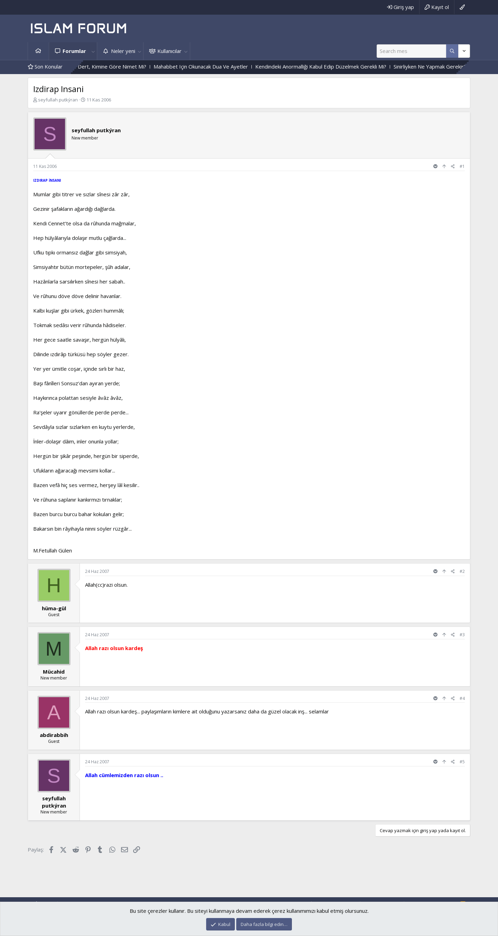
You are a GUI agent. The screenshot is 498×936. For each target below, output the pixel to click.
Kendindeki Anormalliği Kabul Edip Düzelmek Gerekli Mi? (337, 66)
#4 (462, 698)
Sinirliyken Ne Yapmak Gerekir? (446, 66)
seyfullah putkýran (58, 100)
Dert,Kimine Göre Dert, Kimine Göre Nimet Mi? (107, 66)
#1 (462, 166)
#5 (462, 762)
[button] (93, 51)
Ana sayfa (38, 51)
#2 (462, 571)
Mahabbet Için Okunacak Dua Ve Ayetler (217, 66)
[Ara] (411, 51)
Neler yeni (123, 50)
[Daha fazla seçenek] (452, 51)
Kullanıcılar (169, 50)
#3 (462, 635)
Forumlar (74, 50)
